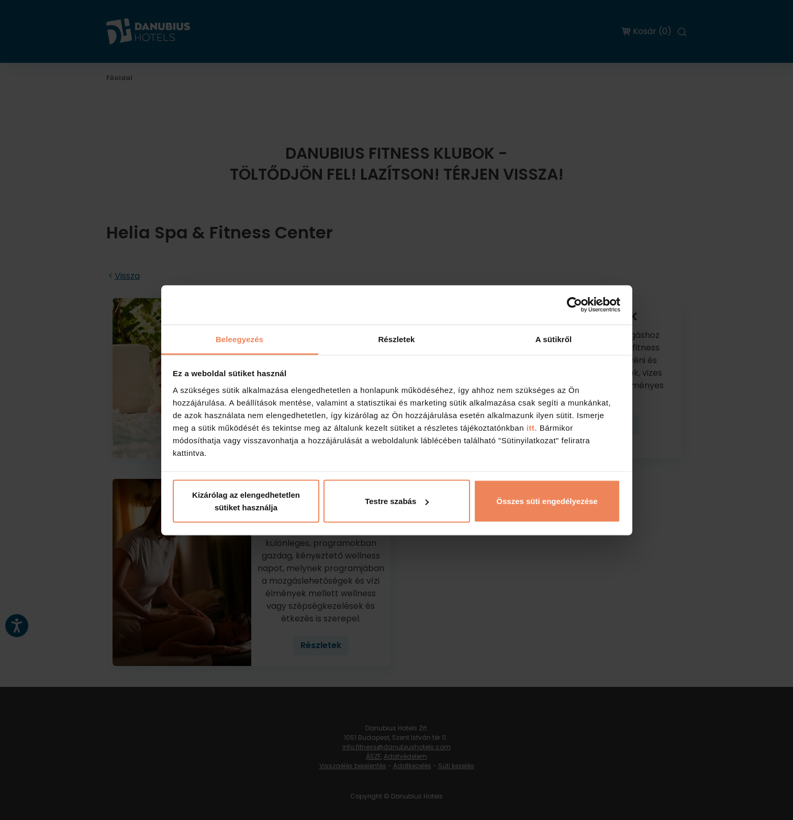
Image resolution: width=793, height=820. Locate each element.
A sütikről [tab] (553, 338)
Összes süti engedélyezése (546, 501)
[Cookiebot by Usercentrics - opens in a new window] (574, 305)
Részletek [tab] (396, 338)
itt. (530, 427)
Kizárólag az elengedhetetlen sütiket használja (246, 501)
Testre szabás (397, 501)
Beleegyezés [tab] (239, 338)
